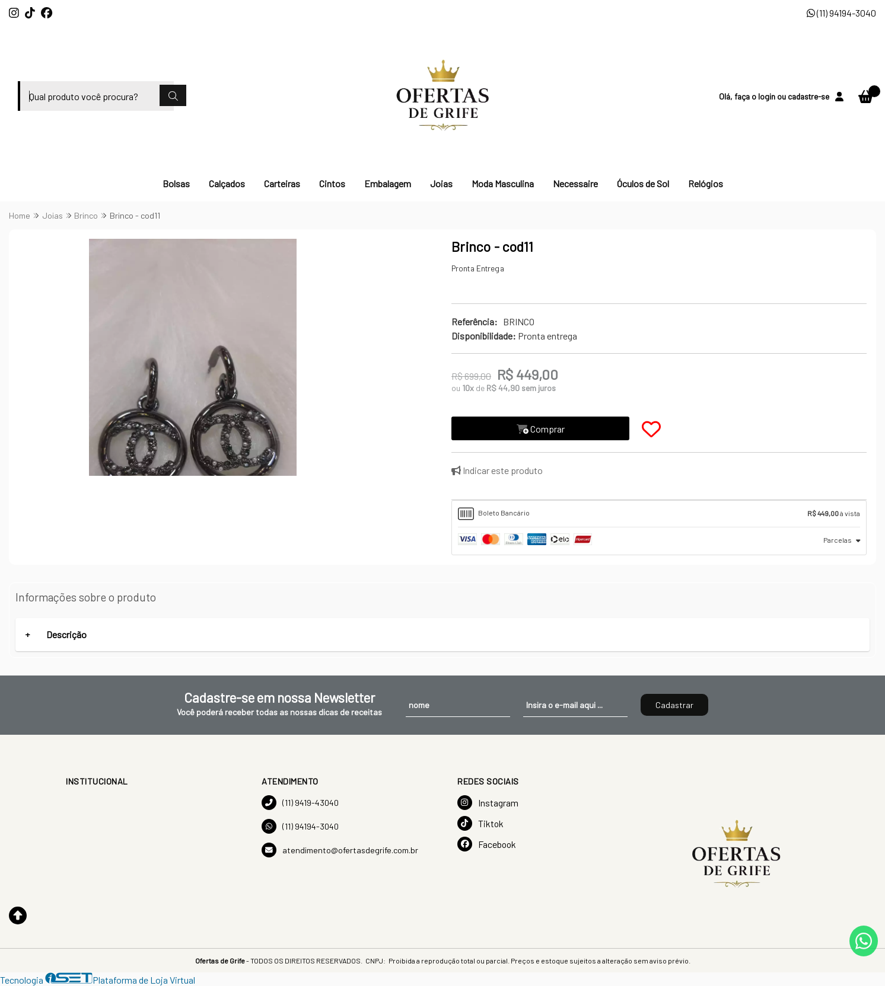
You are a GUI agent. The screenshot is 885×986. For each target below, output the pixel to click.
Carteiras (282, 183)
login (767, 96)
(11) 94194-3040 (841, 12)
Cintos (332, 183)
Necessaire (575, 183)
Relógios (705, 183)
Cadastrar (674, 705)
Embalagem (387, 183)
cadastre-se (808, 96)
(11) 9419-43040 (300, 802)
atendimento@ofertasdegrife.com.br (340, 850)
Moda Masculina (503, 183)
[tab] (659, 514)
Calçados (227, 183)
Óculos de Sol (643, 183)
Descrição (66, 634)
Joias (441, 183)
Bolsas (176, 183)
